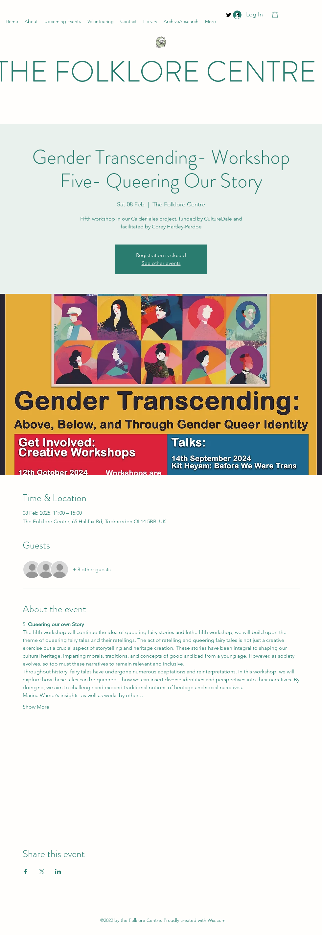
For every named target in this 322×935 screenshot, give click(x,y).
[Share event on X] (42, 871)
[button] (275, 14)
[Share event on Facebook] (26, 871)
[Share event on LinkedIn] (58, 871)
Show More (36, 707)
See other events (161, 263)
